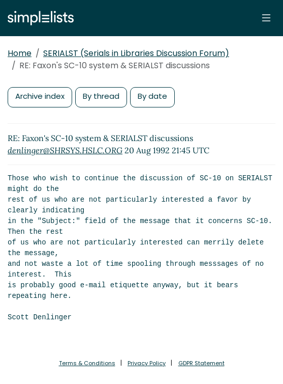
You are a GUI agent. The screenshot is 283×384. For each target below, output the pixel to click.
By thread (101, 96)
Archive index (40, 96)
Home (20, 53)
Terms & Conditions (87, 363)
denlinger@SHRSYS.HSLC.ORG (65, 150)
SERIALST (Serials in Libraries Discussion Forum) (136, 53)
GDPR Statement (201, 363)
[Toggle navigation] (266, 18)
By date (152, 96)
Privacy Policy (147, 363)
